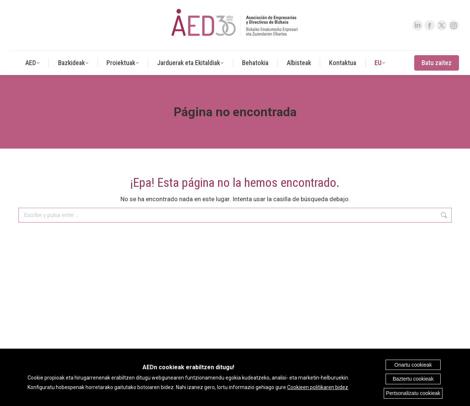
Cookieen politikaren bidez (317, 387)
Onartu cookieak (413, 365)
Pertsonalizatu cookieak (413, 393)
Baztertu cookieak (413, 379)
